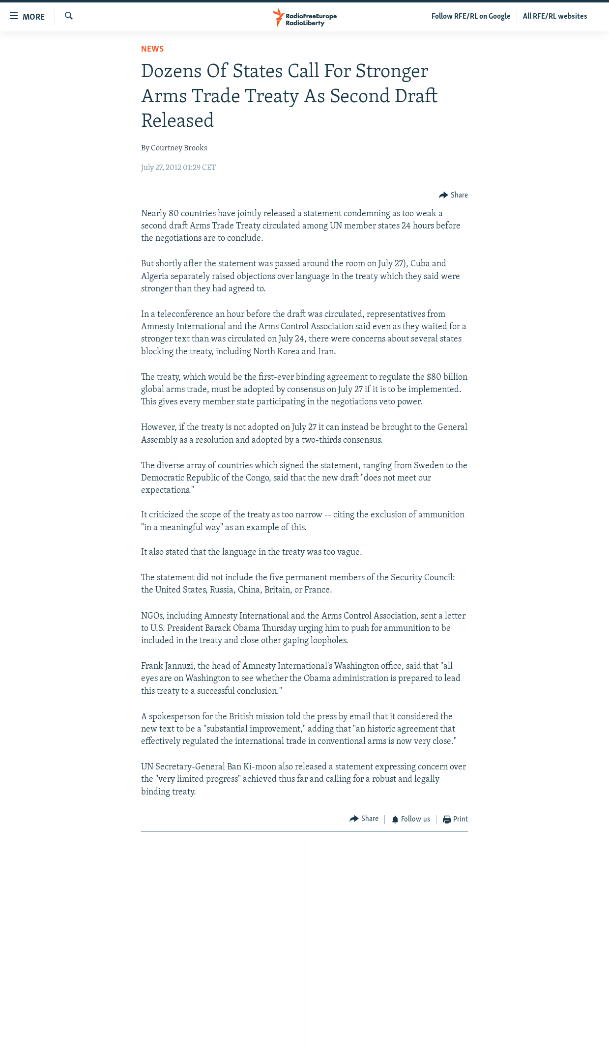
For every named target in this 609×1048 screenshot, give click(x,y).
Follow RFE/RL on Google (471, 17)
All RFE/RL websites (555, 17)
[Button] (453, 196)
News (152, 49)
